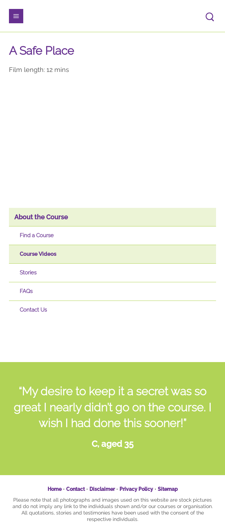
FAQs (26, 291)
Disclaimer (102, 489)
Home (55, 489)
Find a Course (37, 235)
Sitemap (168, 489)
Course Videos (38, 254)
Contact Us (33, 310)
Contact (75, 489)
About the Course (41, 217)
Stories (28, 272)
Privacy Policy (136, 489)
